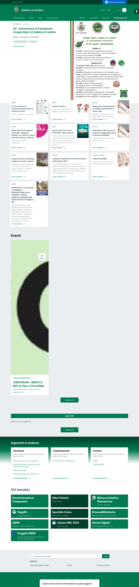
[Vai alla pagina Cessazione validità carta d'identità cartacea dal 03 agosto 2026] (59, 176)
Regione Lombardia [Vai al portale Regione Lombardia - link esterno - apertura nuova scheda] (18, 2)
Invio (105, 556)
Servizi (40, 18)
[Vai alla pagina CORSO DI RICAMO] (99, 176)
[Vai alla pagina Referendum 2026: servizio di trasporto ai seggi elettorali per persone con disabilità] (99, 147)
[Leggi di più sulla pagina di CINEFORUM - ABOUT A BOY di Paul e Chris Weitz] (18, 392)
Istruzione (105, 18)
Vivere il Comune (52, 18)
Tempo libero (93, 18)
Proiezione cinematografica (22, 378)
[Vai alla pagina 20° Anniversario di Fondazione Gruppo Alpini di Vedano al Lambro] (18, 118)
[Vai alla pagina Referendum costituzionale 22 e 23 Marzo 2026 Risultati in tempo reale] (99, 118)
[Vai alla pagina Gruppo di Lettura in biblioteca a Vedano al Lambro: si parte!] (18, 176)
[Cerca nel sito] (124, 10)
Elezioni (82, 18)
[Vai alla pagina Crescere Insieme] (58, 118)
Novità (31, 18)
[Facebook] (108, 10)
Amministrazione (19, 18)
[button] (136, 11)
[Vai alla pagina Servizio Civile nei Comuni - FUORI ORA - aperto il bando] (58, 147)
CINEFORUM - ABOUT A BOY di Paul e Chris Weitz (28, 384)
